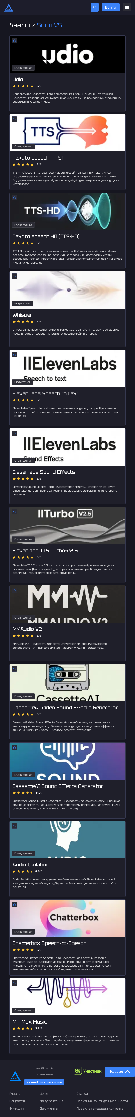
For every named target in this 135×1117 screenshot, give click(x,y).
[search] (94, 7)
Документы (49, 1109)
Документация (51, 1101)
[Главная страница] (9, 7)
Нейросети (17, 1101)
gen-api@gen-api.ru (44, 1068)
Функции (16, 1109)
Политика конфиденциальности (102, 1101)
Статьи (82, 1094)
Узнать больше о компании (44, 1082)
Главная (16, 1094)
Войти (110, 7)
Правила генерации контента (100, 1109)
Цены (44, 1094)
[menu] (127, 7)
